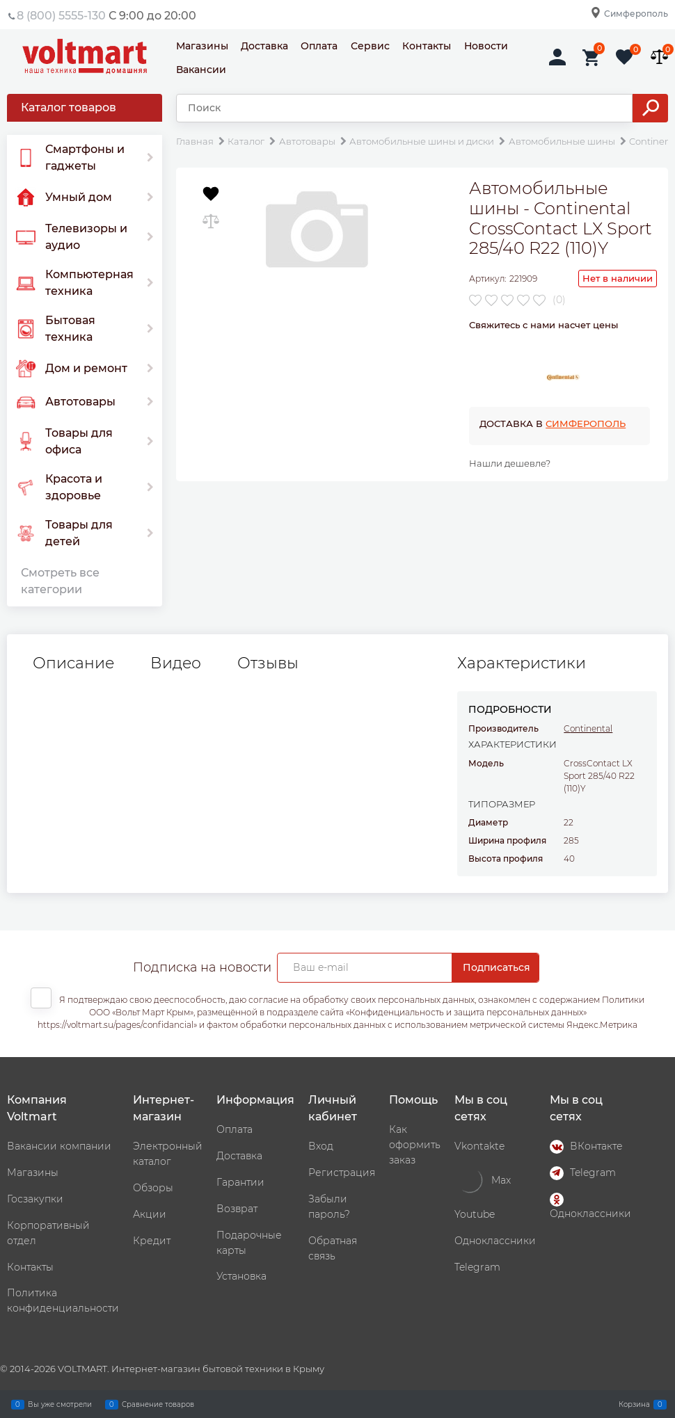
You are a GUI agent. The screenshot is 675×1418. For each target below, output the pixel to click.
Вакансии (201, 69)
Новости (486, 46)
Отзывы (268, 663)
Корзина (634, 1404)
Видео (175, 663)
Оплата (319, 46)
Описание (73, 663)
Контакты (426, 46)
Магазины (202, 46)
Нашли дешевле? (509, 463)
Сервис (370, 46)
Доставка (264, 46)
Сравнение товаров (158, 1404)
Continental (588, 728)
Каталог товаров (68, 107)
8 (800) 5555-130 (61, 15)
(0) (559, 299)
